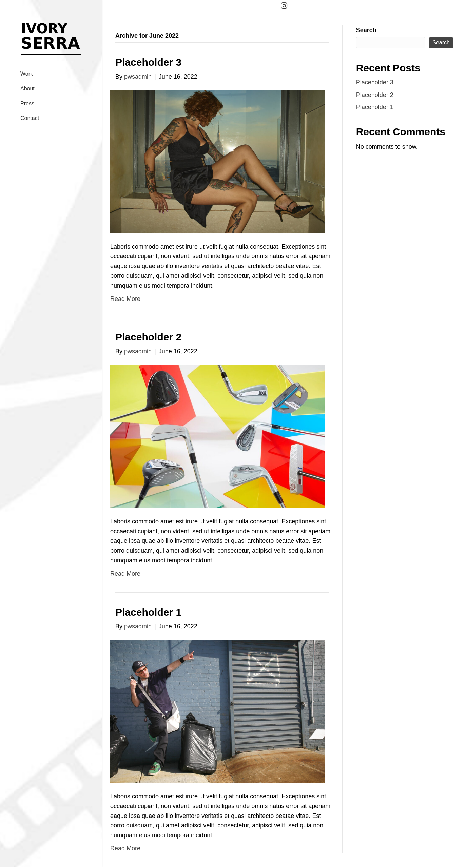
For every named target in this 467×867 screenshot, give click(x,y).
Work (26, 74)
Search (366, 30)
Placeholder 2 (148, 337)
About (27, 88)
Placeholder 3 (148, 62)
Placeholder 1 (148, 612)
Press (27, 103)
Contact (29, 118)
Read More (125, 298)
